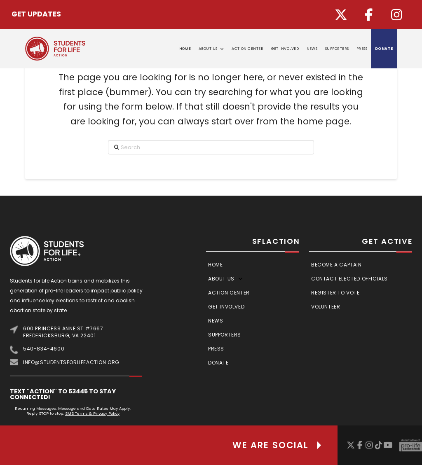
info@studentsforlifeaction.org (71, 362)
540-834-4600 (43, 348)
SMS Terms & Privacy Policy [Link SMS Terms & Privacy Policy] (92, 413)
